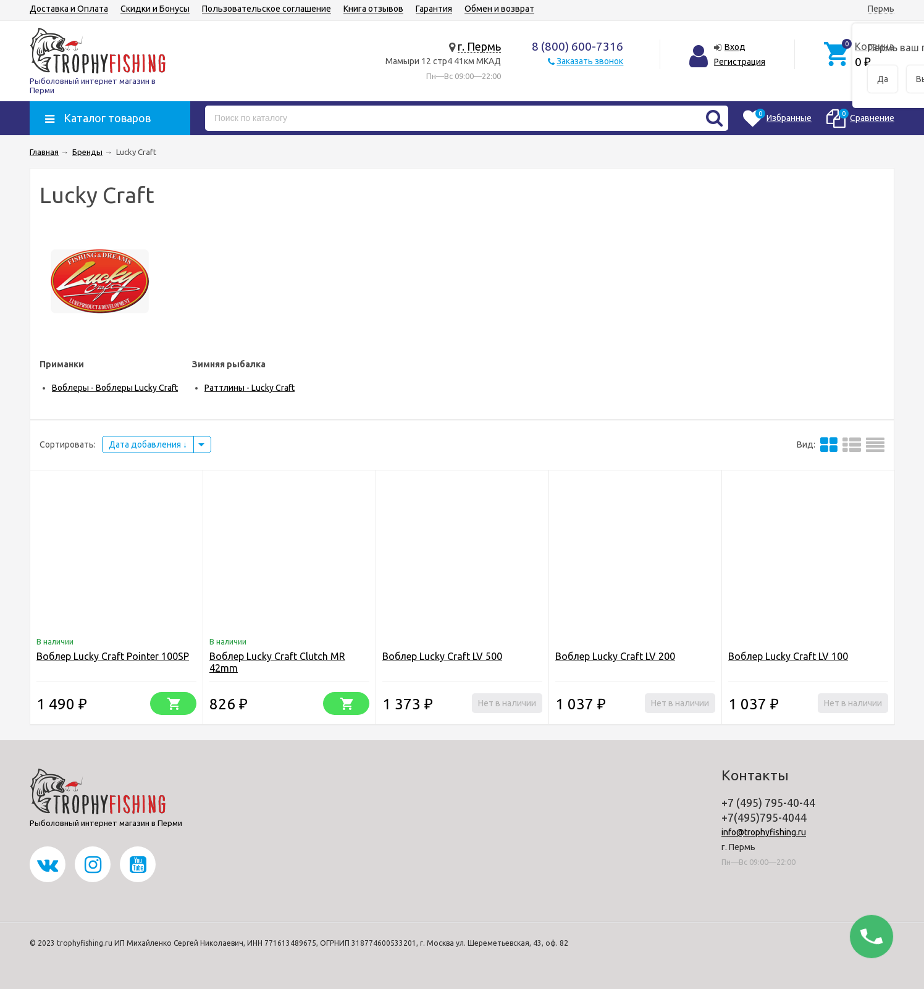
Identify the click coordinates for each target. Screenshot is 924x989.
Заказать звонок (589, 61)
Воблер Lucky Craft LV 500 (442, 656)
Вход (735, 47)
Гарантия (434, 9)
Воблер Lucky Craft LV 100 (788, 656)
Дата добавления (148, 444)
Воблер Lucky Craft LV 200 (615, 656)
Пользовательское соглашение (266, 9)
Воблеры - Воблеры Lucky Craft (115, 388)
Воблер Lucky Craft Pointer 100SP (112, 656)
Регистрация (739, 62)
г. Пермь (479, 46)
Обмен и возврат (499, 9)
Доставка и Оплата (69, 9)
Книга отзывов (373, 9)
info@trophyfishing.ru (763, 832)
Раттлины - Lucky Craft (249, 388)
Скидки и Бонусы (155, 9)
